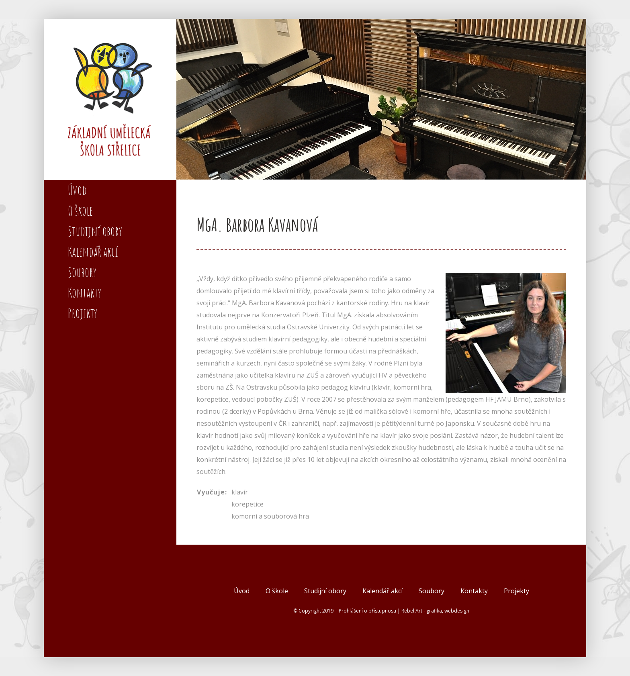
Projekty (516, 590)
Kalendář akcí (382, 590)
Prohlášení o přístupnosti (367, 610)
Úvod (242, 590)
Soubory (431, 590)
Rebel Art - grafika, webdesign (435, 610)
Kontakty (474, 590)
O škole (277, 590)
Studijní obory (325, 590)
